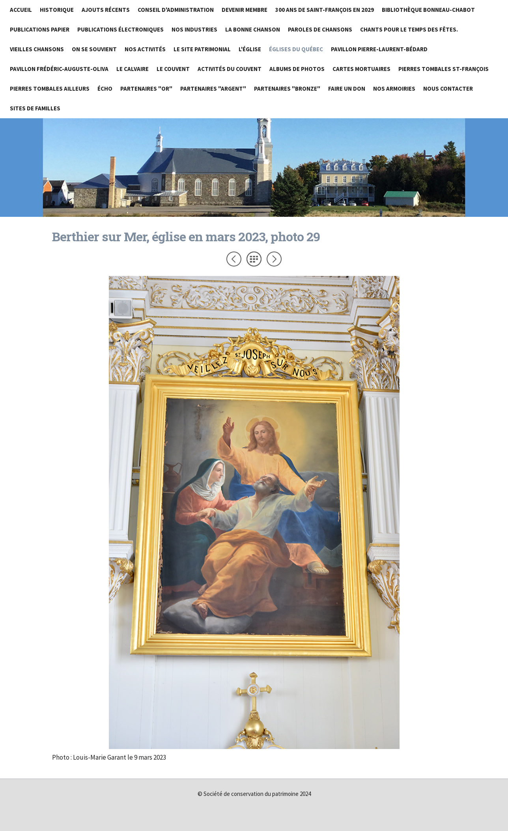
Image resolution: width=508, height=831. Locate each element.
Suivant (274, 259)
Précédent (233, 259)
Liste (254, 259)
